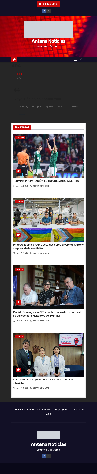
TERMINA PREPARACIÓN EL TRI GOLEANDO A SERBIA (46, 181)
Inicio (20, 74)
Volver (22, 114)
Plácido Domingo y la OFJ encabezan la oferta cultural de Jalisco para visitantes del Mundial (47, 314)
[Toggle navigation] (76, 59)
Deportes (20, 138)
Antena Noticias (48, 41)
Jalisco (20, 202)
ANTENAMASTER (40, 186)
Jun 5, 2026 (22, 186)
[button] (82, 59)
